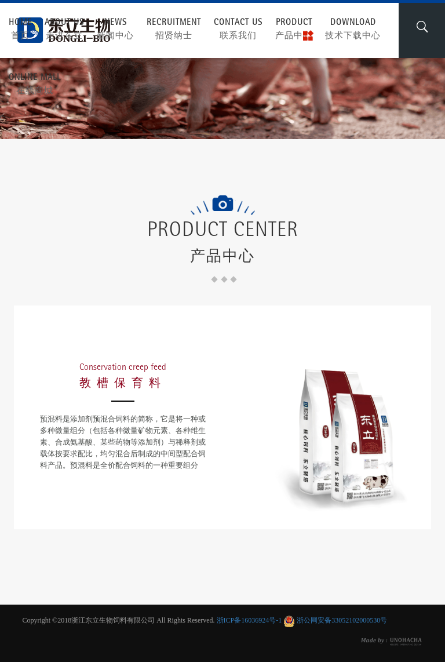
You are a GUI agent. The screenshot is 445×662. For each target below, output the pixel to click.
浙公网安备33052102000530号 (342, 620)
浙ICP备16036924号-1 (249, 620)
